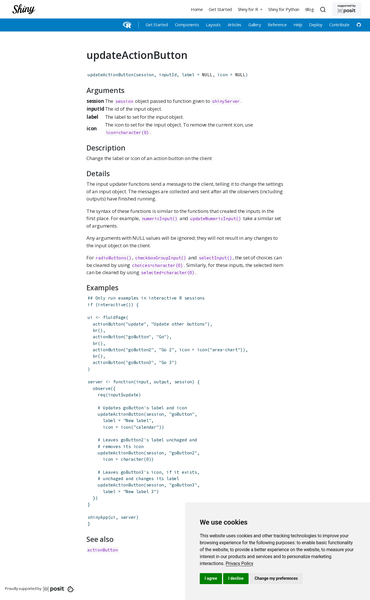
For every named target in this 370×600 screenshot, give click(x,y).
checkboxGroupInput (158, 258)
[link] (239, 563)
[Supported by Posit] (346, 9)
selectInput (213, 258)
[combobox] (324, 9)
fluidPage (114, 317)
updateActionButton (110, 74)
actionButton (108, 324)
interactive (112, 304)
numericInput (157, 218)
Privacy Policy (239, 563)
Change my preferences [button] (276, 578)
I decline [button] (235, 578)
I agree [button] (211, 578)
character (132, 459)
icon (202, 349)
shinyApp (98, 517)
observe (102, 388)
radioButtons (111, 258)
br (95, 330)
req (101, 394)
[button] (250, 9)
